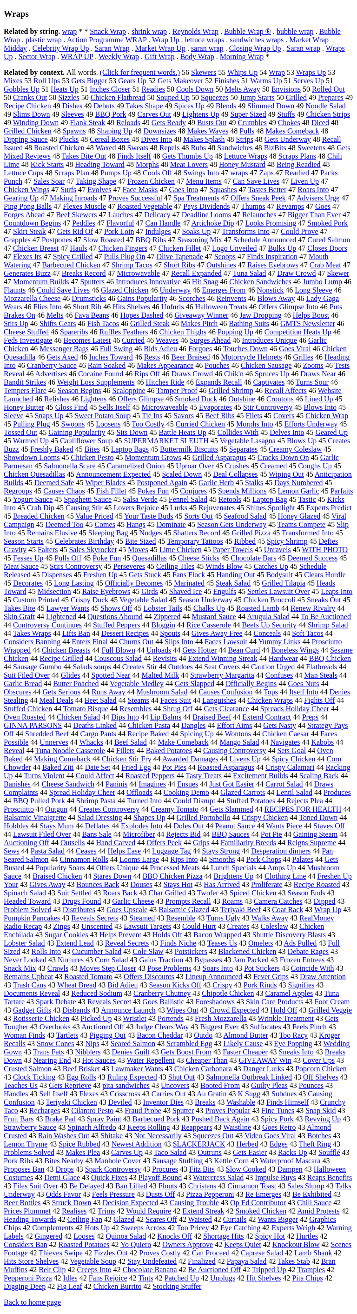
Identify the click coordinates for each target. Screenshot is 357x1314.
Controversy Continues (47, 625)
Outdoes (180, 667)
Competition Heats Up (297, 332)
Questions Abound (115, 616)
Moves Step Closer (107, 968)
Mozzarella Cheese (32, 298)
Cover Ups (319, 1060)
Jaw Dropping (260, 315)
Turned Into (144, 801)
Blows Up (302, 441)
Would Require (148, 1211)
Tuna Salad (249, 273)
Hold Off (284, 1010)
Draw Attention (323, 976)
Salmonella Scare (70, 466)
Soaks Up (196, 231)
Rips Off (147, 374)
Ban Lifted (131, 1186)
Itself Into (303, 692)
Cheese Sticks (198, 558)
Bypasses (208, 960)
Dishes (72, 106)
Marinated (189, 583)
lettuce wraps (204, 40)
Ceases (86, 851)
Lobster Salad (24, 943)
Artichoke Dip (213, 223)
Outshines (221, 265)
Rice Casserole (208, 625)
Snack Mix (20, 968)
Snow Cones (55, 1043)
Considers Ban (25, 1244)
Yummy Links (279, 642)
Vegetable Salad (143, 600)
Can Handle (162, 223)
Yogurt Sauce (33, 499)
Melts (54, 315)
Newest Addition (137, 1144)
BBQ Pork (110, 114)
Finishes (226, 81)
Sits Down (131, 432)
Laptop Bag (269, 499)
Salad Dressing (99, 817)
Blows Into (320, 407)
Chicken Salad (78, 717)
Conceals (267, 633)
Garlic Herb (216, 483)
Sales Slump (305, 1186)
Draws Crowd (192, 374)
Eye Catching (240, 1228)
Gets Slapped (194, 683)
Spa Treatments (196, 198)
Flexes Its (27, 256)
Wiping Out (286, 474)
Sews (12, 851)
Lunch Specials (233, 868)
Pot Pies (174, 767)
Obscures (18, 692)
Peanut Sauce (235, 826)
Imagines (152, 784)
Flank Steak (87, 123)
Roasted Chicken (59, 148)
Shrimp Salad (328, 625)
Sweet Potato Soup (102, 416)
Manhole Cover (118, 1161)
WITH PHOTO (325, 550)
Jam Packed (251, 960)
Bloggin (163, 625)
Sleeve (14, 416)
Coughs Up (314, 466)
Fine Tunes (278, 1110)
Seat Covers (222, 667)
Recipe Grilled (61, 658)
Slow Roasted (103, 240)
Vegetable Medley (137, 683)
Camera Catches (278, 901)
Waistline (237, 1127)
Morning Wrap (242, 56)
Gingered (49, 1236)
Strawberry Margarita (222, 675)
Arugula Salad (268, 616)
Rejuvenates (216, 508)
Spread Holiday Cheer (82, 792)
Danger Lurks (263, 1069)
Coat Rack (287, 910)
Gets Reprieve (70, 1085)
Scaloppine (128, 390)
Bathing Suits (249, 323)
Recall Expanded (196, 273)
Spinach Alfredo (91, 1127)
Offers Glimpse (141, 399)
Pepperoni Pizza (28, 1278)
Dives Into (156, 139)
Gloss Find (71, 407)
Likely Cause (243, 1043)
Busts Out (212, 123)
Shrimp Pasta (96, 801)
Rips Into (184, 859)
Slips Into (179, 642)
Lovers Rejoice (136, 508)
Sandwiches (234, 148)
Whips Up (242, 72)
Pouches (217, 365)
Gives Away (47, 884)
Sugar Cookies (66, 935)
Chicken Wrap (326, 416)
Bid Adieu (122, 985)
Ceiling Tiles (175, 566)
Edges (279, 1144)
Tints (145, 1278)
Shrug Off (177, 709)
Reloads (128, 123)
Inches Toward (111, 357)
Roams (232, 901)
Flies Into (47, 307)
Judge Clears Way (162, 1027)
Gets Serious (61, 692)
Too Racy (293, 1035)
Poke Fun (107, 558)
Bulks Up (282, 248)
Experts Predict (329, 508)
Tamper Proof (176, 390)
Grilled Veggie (330, 1010)
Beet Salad (101, 700)
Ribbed (245, 541)
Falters (48, 550)
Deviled (120, 1102)
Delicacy (157, 215)
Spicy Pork (277, 1119)
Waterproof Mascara (290, 1161)
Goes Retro (279, 1127)
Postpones (57, 240)
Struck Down (72, 1203)
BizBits (275, 148)
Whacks (91, 742)
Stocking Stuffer (176, 1286)
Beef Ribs (220, 416)
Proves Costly (159, 1253)
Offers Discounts (149, 976)
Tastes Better (267, 189)
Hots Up (97, 1228)
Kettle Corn (231, 1161)
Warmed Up (31, 441)
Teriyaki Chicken (71, 1102)
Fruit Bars (18, 1119)
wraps (239, 173)
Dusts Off (160, 1194)
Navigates (285, 742)
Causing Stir (84, 508)
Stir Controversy (267, 407)
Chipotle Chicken (228, 993)
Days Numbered (298, 483)
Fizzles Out (111, 1253)
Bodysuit (279, 575)
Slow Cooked (246, 1169)
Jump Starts (257, 97)
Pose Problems (169, 968)
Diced (320, 123)
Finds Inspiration (272, 256)
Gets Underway (287, 139)
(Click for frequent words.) (140, 72)
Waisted (200, 1219)
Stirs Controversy (76, 566)
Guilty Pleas (269, 1085)
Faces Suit (175, 700)
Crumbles (252, 123)
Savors (183, 416)
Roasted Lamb (257, 608)
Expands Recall (219, 382)
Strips (244, 139)
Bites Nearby (64, 1161)
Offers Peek (164, 843)
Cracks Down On (283, 457)
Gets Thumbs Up (187, 156)
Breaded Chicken (39, 516)
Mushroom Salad (162, 692)
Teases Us (222, 943)
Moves (138, 550)
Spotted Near (110, 675)
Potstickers (191, 951)
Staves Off (329, 826)
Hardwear (283, 658)
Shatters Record (196, 533)
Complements (52, 1228)
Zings (61, 926)
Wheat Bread (76, 985)
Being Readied (299, 164)
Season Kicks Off (175, 985)
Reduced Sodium (96, 993)
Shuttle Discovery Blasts (289, 935)
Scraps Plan (71, 173)
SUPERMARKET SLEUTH (166, 441)
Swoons (73, 424)
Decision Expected (130, 1203)
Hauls (78, 248)
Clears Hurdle (324, 575)
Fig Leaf (69, 1286)
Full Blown (118, 650)
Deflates (97, 826)
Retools (229, 499)
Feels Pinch (309, 1027)
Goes (323, 206)
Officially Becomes (134, 583)
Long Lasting (74, 583)
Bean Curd (244, 650)
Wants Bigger (278, 1219)
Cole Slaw (147, 951)
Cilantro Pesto (92, 1110)
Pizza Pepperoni (210, 1194)
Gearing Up (21, 198)
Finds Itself (134, 156)
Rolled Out (328, 89)
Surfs (68, 189)
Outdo (203, 1035)
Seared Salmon (133, 1043)
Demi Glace (62, 1177)
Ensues (187, 784)
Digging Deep (25, 1286)
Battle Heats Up (182, 432)
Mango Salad (239, 742)
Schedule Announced (265, 240)
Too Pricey (193, 1228)
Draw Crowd (296, 273)
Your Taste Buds (148, 516)
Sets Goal (291, 750)
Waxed (105, 148)
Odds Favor (63, 1194)
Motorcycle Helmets (251, 357)
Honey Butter (24, 407)
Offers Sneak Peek (258, 198)
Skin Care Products (275, 1002)
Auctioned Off (103, 1027)
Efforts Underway (311, 424)
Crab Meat (325, 265)
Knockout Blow (296, 1244)
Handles (16, 1094)
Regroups (18, 491)
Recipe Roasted (317, 884)
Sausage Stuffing (177, 1161)
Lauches (120, 215)
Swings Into (201, 173)
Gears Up (132, 81)
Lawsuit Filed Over (42, 834)
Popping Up (235, 332)
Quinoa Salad (126, 1236)
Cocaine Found (100, 374)
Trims (106, 1211)
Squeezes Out (213, 1136)
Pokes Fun (153, 491)
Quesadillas (149, 558)
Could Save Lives (63, 290)
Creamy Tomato (174, 809)
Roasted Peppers (150, 776)
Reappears (196, 1127)
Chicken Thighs (182, 332)
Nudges (150, 533)
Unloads (158, 650)
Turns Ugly (223, 918)
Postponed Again (162, 483)
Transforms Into (246, 231)
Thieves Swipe (61, 1253)
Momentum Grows (153, 457)
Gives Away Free (217, 633)
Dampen (289, 1169)
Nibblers (87, 1052)
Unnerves (54, 742)
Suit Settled (74, 893)
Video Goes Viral (270, 1136)
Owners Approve (187, 1244)
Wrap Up (165, 40)
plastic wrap (44, 40)
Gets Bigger (89, 81)
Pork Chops (263, 859)
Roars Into (313, 189)
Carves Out (154, 114)
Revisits (165, 658)
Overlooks (55, 1027)
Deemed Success (312, 558)
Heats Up (65, 89)
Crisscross (125, 1094)
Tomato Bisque (85, 709)
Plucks (69, 139)
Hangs (135, 524)
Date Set (98, 767)
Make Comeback (183, 742)
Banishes (17, 784)
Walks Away (269, 918)
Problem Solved (28, 910)
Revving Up (323, 1119)
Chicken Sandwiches (260, 282)
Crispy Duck (89, 600)
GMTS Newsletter (307, 323)
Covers (283, 416)
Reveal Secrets (127, 943)
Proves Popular (227, 1110)
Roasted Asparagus (226, 767)
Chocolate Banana (150, 1270)
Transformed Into (308, 533)
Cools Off (157, 173)
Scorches (191, 298)
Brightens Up (234, 876)
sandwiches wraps (257, 40)
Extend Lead (74, 943)
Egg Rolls (81, 1077)
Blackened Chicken (247, 951)
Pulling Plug (31, 424)
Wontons (238, 734)
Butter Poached (76, 683)
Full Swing (116, 349)
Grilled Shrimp (231, 390)
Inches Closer (110, 89)
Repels (169, 148)
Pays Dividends (206, 206)
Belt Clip (52, 1270)
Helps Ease (124, 851)
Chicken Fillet (180, 248)
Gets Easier (250, 1152)
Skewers (203, 72)
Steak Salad (233, 583)
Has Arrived (222, 884)
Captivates (269, 382)
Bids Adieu (160, 349)
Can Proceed (211, 1253)
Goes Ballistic (163, 1002)
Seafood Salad (245, 516)
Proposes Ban (24, 1169)
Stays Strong (221, 851)
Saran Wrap (111, 48)
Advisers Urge (318, 198)
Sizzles (68, 97)
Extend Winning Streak (222, 658)
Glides (70, 675)
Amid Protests (318, 1211)
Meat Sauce (21, 566)
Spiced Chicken (253, 893)
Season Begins (79, 390)
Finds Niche (178, 943)
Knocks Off (174, 1236)
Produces (337, 792)
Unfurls (172, 307)
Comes (104, 524)
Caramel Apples (289, 993)
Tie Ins (152, 416)
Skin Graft (19, 616)
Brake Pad (60, 1119)
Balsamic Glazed (184, 910)
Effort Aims (234, 725)
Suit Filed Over (27, 675)
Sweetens (311, 148)
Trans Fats (48, 1052)
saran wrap (207, 48)
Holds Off (167, 935)
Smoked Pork (327, 223)
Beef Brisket (81, 1069)
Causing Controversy (234, 750)
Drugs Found (81, 901)
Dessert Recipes (125, 633)
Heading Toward (100, 164)
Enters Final (90, 642)
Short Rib (87, 307)
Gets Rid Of (75, 231)
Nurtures (71, 960)
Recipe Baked (148, 734)
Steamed (142, 918)
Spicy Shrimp (287, 541)
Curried (133, 340)
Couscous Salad (118, 658)
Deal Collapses (235, 474)
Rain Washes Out (63, 1136)
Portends (171, 1018)
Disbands (76, 1010)
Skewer (338, 273)
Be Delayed (86, 1186)
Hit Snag (205, 282)
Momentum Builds (41, 282)
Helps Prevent (120, 935)
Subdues (284, 1094)
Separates (243, 449)
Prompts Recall (188, 901)
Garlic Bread (23, 683)
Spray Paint (104, 1119)
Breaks (205, 1102)
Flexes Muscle (84, 206)
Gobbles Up (22, 89)
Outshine (241, 399)
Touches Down (245, 349)
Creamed (273, 466)
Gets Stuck (145, 575)
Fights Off (319, 700)
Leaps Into (336, 591)
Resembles (135, 709)
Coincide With (312, 968)
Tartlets (67, 1035)
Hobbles (16, 826)
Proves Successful (135, 198)
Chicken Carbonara (203, 1069)
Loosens (108, 424)
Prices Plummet (27, 1211)
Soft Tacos (307, 633)
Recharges (44, 1110)
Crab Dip (40, 508)
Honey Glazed (299, 516)
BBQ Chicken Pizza (173, 876)
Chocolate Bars (253, 558)
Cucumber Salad (96, 951)
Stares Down (112, 876)
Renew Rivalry (313, 608)
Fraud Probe (143, 1110)
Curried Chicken (200, 424)
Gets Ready (169, 123)
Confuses (279, 675)
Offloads (139, 792)
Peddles (83, 223)
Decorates (28, 583)
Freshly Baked (51, 449)
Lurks (178, 508)
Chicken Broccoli (270, 600)
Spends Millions (242, 491)
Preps (310, 717)
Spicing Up (196, 734)
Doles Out (188, 826)
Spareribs (74, 332)
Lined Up (319, 399)
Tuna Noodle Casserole (70, 750)
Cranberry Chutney (162, 993)
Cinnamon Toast (251, 1186)
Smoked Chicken (260, 1211)
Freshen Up (100, 575)
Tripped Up (269, 1270)
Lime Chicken (180, 550)
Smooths (222, 859)
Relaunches (259, 215)
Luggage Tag (171, 851)
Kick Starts (47, 164)
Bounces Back (97, 884)
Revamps (290, 206)
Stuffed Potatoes (250, 801)
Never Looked (25, 960)
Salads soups (92, 667)
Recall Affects (285, 390)
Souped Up (173, 97)
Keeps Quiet (242, 1244)
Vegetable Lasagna (248, 441)
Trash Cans (29, 985)
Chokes (289, 123)
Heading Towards (30, 1219)
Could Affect (95, 776)
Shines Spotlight (270, 508)
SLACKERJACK (199, 1144)
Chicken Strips (328, 114)
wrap (69, 31)
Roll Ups (46, 81)
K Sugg (249, 1094)
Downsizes (159, 131)
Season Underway (205, 600)
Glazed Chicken (125, 290)
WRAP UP (77, 56)
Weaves (167, 340)
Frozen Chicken (151, 181)
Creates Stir (139, 667)
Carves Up (127, 1152)
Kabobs (322, 742)
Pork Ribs (18, 1161)
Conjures (193, 491)
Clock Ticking (34, 1077)
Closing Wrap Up (255, 48)
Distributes (79, 910)
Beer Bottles (22, 1203)
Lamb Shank (313, 1253)
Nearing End (52, 1060)
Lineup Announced (213, 976)
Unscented (97, 926)
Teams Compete (301, 524)
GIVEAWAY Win (265, 1060)
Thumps (253, 206)
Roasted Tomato (88, 976)
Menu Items (204, 181)
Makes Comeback (292, 131)
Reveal (14, 750)
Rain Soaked (107, 365)
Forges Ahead (24, 215)
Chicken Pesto (92, 457)
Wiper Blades (105, 483)
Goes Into (183, 189)
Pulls (246, 131)
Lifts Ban (76, 633)
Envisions (286, 89)
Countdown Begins (32, 223)
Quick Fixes (109, 1177)
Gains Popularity (142, 298)
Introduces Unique (269, 340)
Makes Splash (204, 139)
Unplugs (222, 1278)
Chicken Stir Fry (127, 759)
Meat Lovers (189, 164)
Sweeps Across (143, 1228)
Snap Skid (320, 1110)
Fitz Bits (202, 1169)
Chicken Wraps (270, 700)
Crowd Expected (234, 1010)
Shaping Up (114, 131)
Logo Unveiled (234, 248)
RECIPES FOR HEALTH (303, 809)
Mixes (13, 81)
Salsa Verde (140, 499)
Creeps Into (94, 1270)
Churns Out (136, 642)
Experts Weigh (293, 1228)
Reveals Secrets (94, 918)
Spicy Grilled (73, 256)
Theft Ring (315, 1144)
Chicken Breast (36, 248)
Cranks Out (30, 97)
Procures (165, 1169)
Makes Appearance (165, 365)
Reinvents (231, 298)
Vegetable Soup (93, 1261)
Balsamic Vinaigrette (35, 817)
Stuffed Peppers (116, 625)
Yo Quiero (135, 1244)
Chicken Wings (26, 189)
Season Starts (24, 541)
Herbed (247, 1144)
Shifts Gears (58, 323)
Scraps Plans (297, 156)
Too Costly (148, 424)
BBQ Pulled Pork (39, 801)
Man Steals (320, 675)
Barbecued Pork (156, 1119)
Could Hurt (199, 926)
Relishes (56, 399)
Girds (149, 591)
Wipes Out (182, 1010)
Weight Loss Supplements (96, 382)
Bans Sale (97, 834)
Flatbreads (321, 667)
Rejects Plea (304, 801)
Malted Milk (159, 675)
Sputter (183, 1110)
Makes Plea (83, 1152)
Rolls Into (46, 951)
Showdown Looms (32, 457)
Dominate (171, 524)
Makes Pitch (199, 323)
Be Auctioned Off (214, 1270)
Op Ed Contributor (258, 1203)
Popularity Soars (60, 868)
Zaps (266, 173)
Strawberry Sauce (30, 1127)
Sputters (92, 282)
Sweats (137, 148)
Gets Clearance (226, 709)
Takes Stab (294, 1261)
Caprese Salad (262, 1253)
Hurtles (307, 1236)
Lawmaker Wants (137, 1069)
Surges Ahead (210, 340)
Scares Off (161, 1219)
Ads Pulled (300, 943)
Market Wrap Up (160, 48)
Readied (297, 173)
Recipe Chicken (27, 106)
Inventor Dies (163, 1102)
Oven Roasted (25, 717)
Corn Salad (111, 960)
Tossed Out (20, 432)
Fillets (125, 750)
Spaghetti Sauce (88, 499)
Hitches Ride (165, 382)
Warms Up (266, 81)
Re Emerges (263, 1194)
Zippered (167, 616)
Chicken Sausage (266, 365)
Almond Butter (245, 1035)
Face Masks (140, 189)
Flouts (168, 1186)
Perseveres (129, 566)
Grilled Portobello (204, 817)
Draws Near (318, 374)
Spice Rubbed (79, 1144)
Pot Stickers (262, 968)
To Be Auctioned (326, 616)
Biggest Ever (219, 1027)
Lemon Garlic (298, 491)
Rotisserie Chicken (41, 1018)
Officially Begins (251, 683)
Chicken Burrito (117, 1286)
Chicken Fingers (123, 248)
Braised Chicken (57, 876)
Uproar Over (195, 466)
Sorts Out (198, 516)
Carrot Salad (284, 784)
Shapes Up (149, 817)
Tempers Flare (25, 390)
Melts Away (242, 89)
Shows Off (116, 608)
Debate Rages (308, 951)
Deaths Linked (95, 725)
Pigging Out (107, 1035)
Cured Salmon (328, 240)
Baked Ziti (58, 767)
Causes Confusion (225, 692)
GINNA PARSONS (33, 725)
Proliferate (267, 884)
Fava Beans (91, 315)
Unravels (277, 550)
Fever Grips (271, 976)
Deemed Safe (54, 483)
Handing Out (235, 575)
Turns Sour (312, 382)
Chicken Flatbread (118, 97)
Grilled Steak (150, 323)
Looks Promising (271, 223)
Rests (152, 357)
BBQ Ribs (150, 240)
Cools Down (194, 89)
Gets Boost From (186, 1052)
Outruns (210, 1152)
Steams (138, 700)
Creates (238, 926)
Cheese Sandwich (68, 784)
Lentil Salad (294, 792)
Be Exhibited (311, 1194)
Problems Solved (29, 1152)
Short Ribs (179, 265)
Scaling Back (319, 776)
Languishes (219, 700)
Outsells (72, 843)
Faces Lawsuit (226, 642)
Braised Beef (211, 717)
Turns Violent (44, 776)
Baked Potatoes (169, 750)
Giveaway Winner (202, 315)
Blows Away (276, 298)
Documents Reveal (32, 993)
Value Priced (94, 516)
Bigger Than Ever (314, 215)
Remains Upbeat (28, 976)
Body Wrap (197, 56)
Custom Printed (36, 600)
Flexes (89, 1094)
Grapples (17, 240)
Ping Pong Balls (28, 206)
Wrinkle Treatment (286, 1018)
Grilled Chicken (28, 131)
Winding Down (36, 123)
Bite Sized (140, 541)
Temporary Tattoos (195, 541)
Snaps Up (49, 416)
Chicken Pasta (149, 725)
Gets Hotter (199, 650)
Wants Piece (284, 826)
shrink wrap (149, 31)
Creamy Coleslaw (295, 449)
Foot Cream (332, 1002)
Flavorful (120, 223)
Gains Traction (161, 960)
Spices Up (189, 106)
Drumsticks (89, 298)
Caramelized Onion (136, 466)
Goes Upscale (126, 910)
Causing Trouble (194, 1203)
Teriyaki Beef (240, 910)
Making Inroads (73, 198)
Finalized (202, 1261)
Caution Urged (273, 667)
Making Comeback (62, 759)
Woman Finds (24, 1035)
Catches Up (271, 566)
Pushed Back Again (221, 1119)
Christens (202, 1186)
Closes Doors (327, 248)
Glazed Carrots (242, 792)
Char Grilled (167, 893)
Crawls (57, 968)
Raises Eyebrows (272, 265)
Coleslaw (274, 926)
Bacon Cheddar (160, 1035)
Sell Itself (53, 1094)
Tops (271, 692)
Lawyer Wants (67, 608)
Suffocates (265, 1027)
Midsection (54, 591)
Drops (65, 1169)
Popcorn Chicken (321, 1069)
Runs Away (109, 692)
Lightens (93, 399)
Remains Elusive (52, 533)
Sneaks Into (296, 1052)
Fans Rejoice (108, 1278)
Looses (83, 1236)
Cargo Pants (98, 734)
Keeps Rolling (148, 1127)
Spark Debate (56, 1002)
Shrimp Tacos (132, 265)
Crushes (237, 466)
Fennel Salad (188, 499)
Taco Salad (170, 1152)
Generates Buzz (27, 273)
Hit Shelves (263, 1278)
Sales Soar (49, 181)
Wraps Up (311, 72)
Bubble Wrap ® (247, 31)
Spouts (170, 633)
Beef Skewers (76, 215)
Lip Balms (165, 717)
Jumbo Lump (322, 282)
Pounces (311, 1085)
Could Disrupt (194, 801)
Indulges (158, 231)
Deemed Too (65, 524)
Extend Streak (203, 1211)
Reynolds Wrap (195, 31)
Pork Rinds (260, 985)
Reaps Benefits (329, 1177)
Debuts (103, 106)
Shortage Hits (223, 1236)
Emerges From (223, 290)
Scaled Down (182, 474)
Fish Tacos (103, 323)
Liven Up (305, 181)
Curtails (235, 1219)
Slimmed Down (270, 106)
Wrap (277, 72)
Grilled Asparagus (219, 457)
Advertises (51, 374)
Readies (153, 89)
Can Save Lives (256, 181)
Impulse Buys (275, 1177)
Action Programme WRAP (107, 40)
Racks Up (292, 1152)
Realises (74, 1211)
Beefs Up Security (269, 625)
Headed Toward (27, 901)
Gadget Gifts (32, 1010)
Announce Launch (128, 1010)
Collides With (238, 432)
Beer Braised (190, 357)
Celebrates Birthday (84, 541)
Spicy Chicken (294, 759)
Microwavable (138, 273)
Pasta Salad (48, 851)
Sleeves (72, 114)
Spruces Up (272, 374)
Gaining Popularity (76, 432)
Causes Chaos (64, 491)
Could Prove (299, 231)
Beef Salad (130, 742)
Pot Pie (271, 834)
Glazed (123, 1219)
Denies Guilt (130, 1052)
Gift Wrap (159, 56)
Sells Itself (114, 407)
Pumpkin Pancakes (32, 918)
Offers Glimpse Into (288, 307)
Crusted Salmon (28, 1069)
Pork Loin (119, 231)
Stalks (254, 483)
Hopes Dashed (142, 315)
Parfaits (342, 491)
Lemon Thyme (25, 1144)
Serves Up (308, 81)
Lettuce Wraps (245, 156)
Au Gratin (211, 1094)
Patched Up (182, 1278)
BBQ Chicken (330, 658)
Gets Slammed (231, 809)
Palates (302, 859)
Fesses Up (28, 558)
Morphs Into (254, 424)
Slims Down (31, 114)
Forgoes (200, 349)
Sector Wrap (37, 56)
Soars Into (218, 968)
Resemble (180, 918)
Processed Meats (174, 868)
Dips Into (125, 717)
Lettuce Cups (23, 173)
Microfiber (139, 834)
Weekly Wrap (119, 56)
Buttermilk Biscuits (189, 449)
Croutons (280, 399)
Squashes (223, 189)
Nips (92, 1043)
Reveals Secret (109, 1002)
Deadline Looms (206, 215)
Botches (319, 1136)
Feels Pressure (113, 1194)
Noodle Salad (325, 106)
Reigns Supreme (311, 843)
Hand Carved (115, 843)
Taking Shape (96, 181)
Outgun (56, 809)
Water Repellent (151, 1060)
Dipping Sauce (26, 139)
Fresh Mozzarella (221, 1018)
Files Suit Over (35, 1186)
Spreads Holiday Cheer (294, 709)
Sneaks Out (324, 600)
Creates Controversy (109, 809)
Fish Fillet (111, 491)
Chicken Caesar (285, 734)
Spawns (74, 131)
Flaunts (15, 290)
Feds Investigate (28, 340)
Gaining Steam (315, 834)
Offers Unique (117, 868)
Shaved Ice (185, 591)
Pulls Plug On (124, 256)
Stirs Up (16, 323)
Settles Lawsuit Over (278, 591)
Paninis (116, 784)
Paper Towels (233, 550)
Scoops (225, 256)
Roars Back (120, 893)
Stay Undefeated (152, 1261)
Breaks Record (84, 273)
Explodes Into (141, 826)
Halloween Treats (221, 307)
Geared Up (331, 432)
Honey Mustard (242, 164)
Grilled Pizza (251, 533)
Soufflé (329, 1152)
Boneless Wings (295, 650)
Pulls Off (67, 558)
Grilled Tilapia (283, 583)
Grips (201, 843)
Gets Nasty (279, 725)
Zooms (313, 365)
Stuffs (286, 114)
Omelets (260, 943)
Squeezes (215, 97)
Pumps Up (116, 173)
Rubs (198, 148)
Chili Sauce (314, 1203)
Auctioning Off (26, 843)
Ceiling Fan (84, 1219)
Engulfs (224, 591)
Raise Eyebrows (106, 591)
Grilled (296, 97)
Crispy (222, 985)
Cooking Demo (186, 792)
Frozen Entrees (302, 960)
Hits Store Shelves (31, 1261)
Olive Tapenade (179, 256)
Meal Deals (56, 700)
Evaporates (215, 407)
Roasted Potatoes (84, 1244)
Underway (175, 290)
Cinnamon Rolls (84, 859)
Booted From (220, 1085)
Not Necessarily (158, 1136)
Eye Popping (293, 1043)
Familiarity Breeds (248, 843)
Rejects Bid (183, 834)
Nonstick (270, 290)
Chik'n (234, 374)
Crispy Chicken (265, 817)
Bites (92, 449)
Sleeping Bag (108, 533)
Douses (141, 884)
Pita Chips (307, 1278)
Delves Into (287, 432)
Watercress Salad (218, 1177)
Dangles (193, 725)
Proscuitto (19, 809)
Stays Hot (178, 884)
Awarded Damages (190, 759)
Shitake (111, 1136)
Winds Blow (224, 566)
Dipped (325, 901)
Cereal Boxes (110, 139)
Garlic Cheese (133, 901)
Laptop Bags (130, 449)
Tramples (311, 1270)
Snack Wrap (108, 31)
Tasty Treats (204, 776)
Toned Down (318, 817)
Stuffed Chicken (28, 709)
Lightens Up (200, 114)
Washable (240, 1102)
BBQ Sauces (231, 834)
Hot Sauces (98, 1060)
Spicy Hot (270, 1236)
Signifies (301, 985)
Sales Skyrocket (93, 550)
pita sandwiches (126, 1085)
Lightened (61, 616)
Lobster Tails (163, 608)
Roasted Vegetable (144, 206)
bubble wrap (295, 31)
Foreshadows (215, 1002)
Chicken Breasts (66, 650)
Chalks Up (209, 608)
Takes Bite (19, 608)
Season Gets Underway (231, 524)
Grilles (303, 357)
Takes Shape (144, 106)
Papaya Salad (247, 1261)
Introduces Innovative (148, 282)
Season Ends (306, 893)
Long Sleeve (313, 290)
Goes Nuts (303, 683)
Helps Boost (311, 315)
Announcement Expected (113, 474)
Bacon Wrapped (217, 935)
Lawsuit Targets (147, 926)
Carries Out (169, 1094)
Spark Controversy (113, 1169)
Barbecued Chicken (71, 265)
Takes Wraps (32, 633)
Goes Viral (295, 349)
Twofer (207, 893)
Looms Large (139, 859)
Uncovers (175, 1085)
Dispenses (57, 575)
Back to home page (32, 1302)
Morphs (147, 164)
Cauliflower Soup (86, 441)
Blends (226, 106)
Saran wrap (303, 48)
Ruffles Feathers (123, 332)
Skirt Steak (29, 231)
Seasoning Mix (199, 240)
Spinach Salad (25, 893)
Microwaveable (164, 407)
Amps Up (281, 868)
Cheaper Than (207, 1060)
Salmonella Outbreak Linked (249, 1077)
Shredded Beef (47, 734)
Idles (70, 1278)
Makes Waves (208, 131)
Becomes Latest (87, 340)
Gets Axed (62, 357)
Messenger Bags (64, 349)
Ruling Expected (132, 1077)
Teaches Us (21, 1085)
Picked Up (96, 1018)
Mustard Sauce (214, 616)
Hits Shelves (131, 307)
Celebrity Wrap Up (61, 48)
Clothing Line (285, 876)
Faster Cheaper (245, 1052)
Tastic (307, 499)
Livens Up (245, 759)
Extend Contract (266, 717)
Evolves (99, 189)
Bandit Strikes (25, 382)
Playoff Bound (160, 1177)
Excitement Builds (260, 776)
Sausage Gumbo (37, 667)
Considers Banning (32, 642)
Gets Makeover (180, 81)
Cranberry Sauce (52, 365)
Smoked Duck (196, 399)
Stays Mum (56, 826)
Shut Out (181, 1077)
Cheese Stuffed (26, 332)
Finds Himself (287, 1102)
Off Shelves (320, 1077)
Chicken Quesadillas (34, 474)
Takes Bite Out (84, 156)
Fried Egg (136, 767)
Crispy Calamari (289, 767)
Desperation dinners (281, 851)
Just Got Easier (231, 784)
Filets (253, 416)
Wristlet (134, 1018)
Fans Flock (188, 575)
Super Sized (248, 114)
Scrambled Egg (189, 1043)
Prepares (331, 97)
